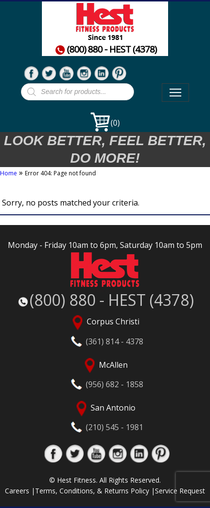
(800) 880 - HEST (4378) (105, 50)
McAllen (105, 374)
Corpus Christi (105, 331)
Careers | (20, 490)
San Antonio (105, 417)
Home (8, 173)
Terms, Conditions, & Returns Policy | (95, 490)
